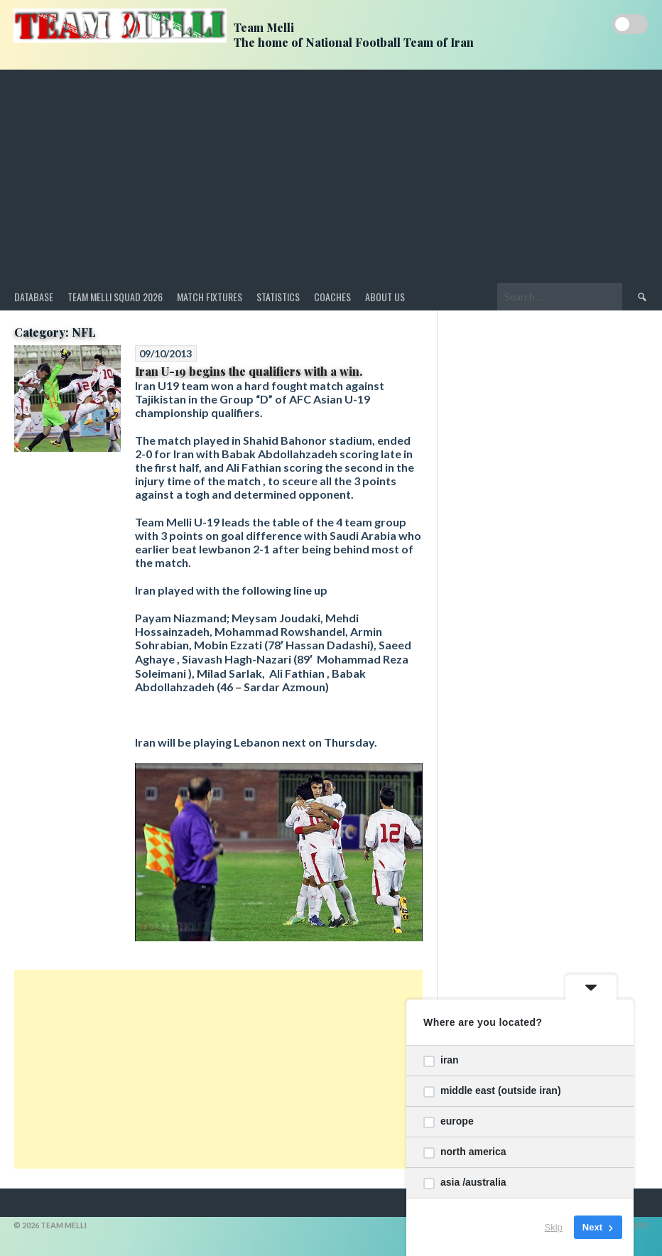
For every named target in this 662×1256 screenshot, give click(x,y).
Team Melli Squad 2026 (115, 296)
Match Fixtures (209, 296)
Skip (554, 1227)
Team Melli (264, 27)
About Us (385, 296)
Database (33, 296)
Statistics (278, 296)
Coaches (332, 296)
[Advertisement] (331, 176)
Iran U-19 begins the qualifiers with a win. (248, 371)
